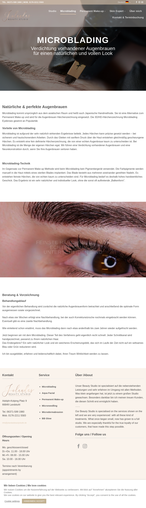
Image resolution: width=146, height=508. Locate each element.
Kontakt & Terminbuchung (128, 17)
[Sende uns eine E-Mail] (142, 2)
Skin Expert (118, 11)
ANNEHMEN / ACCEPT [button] (34, 501)
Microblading (68, 11)
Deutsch (124, 2)
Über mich (136, 11)
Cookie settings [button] (12, 501)
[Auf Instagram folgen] (139, 2)
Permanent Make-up (93, 11)
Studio (52, 11)
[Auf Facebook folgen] (136, 2)
